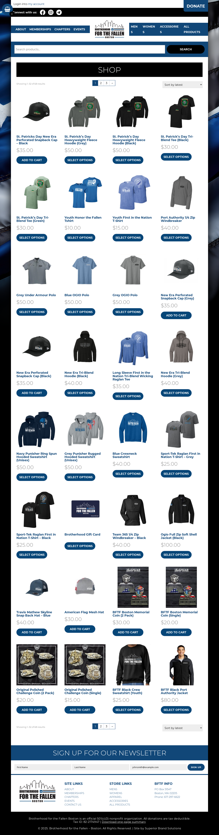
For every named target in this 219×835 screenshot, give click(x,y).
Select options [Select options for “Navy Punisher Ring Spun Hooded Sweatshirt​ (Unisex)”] (31, 477)
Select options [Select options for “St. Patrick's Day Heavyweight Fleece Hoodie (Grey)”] (80, 160)
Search (186, 49)
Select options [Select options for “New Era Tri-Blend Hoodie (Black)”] (80, 393)
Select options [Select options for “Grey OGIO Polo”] (128, 312)
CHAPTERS (62, 29)
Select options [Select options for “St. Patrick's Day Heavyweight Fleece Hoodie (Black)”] (128, 160)
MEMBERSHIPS (40, 29)
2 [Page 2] (101, 83)
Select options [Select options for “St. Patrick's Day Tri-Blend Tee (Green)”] (31, 237)
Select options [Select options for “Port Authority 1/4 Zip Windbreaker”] (176, 237)
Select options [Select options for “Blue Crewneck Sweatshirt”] (128, 473)
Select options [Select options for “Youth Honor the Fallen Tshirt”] (80, 237)
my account (36, 4)
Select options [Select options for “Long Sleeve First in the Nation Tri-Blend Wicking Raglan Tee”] (128, 396)
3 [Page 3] (106, 83)
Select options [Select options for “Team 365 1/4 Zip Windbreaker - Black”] (128, 554)
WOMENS (149, 29)
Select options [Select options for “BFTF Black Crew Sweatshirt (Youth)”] (128, 710)
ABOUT (21, 29)
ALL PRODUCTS (192, 29)
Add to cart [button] (32, 160)
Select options (80, 546)
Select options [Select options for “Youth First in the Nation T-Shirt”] (128, 237)
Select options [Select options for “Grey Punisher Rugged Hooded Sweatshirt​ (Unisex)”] (80, 477)
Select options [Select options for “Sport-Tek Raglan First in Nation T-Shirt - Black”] (31, 554)
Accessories (169, 29)
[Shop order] (183, 84)
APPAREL (116, 797)
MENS (134, 29)
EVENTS (79, 29)
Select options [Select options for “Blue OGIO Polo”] (80, 312)
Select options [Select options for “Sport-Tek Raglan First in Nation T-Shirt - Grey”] (176, 473)
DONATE (196, 6)
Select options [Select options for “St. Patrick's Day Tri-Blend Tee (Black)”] (176, 157)
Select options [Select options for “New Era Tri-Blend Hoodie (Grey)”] (176, 393)
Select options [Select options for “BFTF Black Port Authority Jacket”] (176, 710)
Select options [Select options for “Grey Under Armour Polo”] (31, 312)
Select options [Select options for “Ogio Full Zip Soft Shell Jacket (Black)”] (176, 554)
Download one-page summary (124, 822)
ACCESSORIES (119, 800)
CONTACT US (73, 804)
